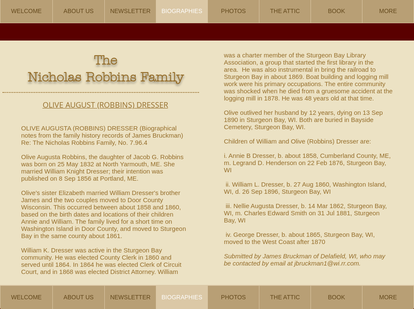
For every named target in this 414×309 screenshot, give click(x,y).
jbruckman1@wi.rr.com (326, 263)
